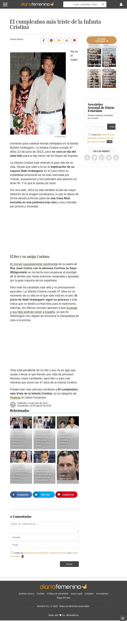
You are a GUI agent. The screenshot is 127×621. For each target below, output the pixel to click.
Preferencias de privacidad (36, 553)
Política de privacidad (57, 593)
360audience (72, 615)
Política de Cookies (97, 142)
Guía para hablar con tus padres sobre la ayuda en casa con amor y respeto (109, 74)
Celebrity (65, 470)
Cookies (41, 593)
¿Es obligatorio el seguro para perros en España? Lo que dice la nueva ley (110, 54)
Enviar (69, 564)
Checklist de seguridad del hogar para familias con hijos (95, 78)
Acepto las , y (101, 138)
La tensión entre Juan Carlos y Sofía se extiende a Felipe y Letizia (20, 473)
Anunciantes (102, 593)
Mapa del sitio (63, 597)
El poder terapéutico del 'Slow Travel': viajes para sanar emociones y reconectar (95, 54)
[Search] (102, 4)
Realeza (15, 397)
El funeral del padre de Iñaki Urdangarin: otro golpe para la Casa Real (44, 438)
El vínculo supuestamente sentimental (34, 264)
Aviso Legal (76, 593)
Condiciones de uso (58, 553)
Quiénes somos (26, 593)
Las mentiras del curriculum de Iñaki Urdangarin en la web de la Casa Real (44, 473)
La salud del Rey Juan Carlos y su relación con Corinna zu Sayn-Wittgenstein (19, 437)
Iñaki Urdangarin (65, 477)
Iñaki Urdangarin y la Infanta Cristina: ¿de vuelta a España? (66, 438)
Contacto (89, 593)
